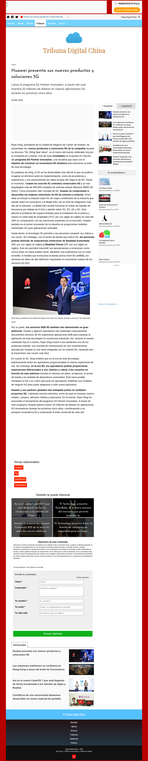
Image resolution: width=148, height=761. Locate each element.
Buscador (11, 23)
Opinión (21, 23)
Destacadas (19, 645)
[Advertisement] (54, 7)
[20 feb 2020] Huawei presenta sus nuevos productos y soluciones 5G (37, 17)
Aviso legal (59, 751)
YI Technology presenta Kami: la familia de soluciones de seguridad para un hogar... (73, 527)
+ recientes (107, 106)
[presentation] (58, 622)
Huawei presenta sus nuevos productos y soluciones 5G (121, 114)
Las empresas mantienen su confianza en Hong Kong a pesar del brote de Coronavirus (123, 126)
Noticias (30, 23)
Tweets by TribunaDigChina (107, 304)
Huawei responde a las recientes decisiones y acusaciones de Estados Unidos (122, 160)
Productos (40, 23)
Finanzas (62, 23)
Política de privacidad (71, 751)
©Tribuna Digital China (74, 714)
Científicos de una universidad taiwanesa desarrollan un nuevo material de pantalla (122, 149)
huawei (18, 467)
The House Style (105, 188)
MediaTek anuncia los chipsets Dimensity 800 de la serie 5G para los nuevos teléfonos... (32, 527)
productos (20, 479)
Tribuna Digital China (71, 749)
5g (16, 473)
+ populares (126, 106)
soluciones (20, 485)
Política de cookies (86, 751)
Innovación (52, 23)
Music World (104, 259)
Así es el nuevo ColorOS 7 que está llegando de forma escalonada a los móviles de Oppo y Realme (39, 684)
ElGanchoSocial (105, 224)
